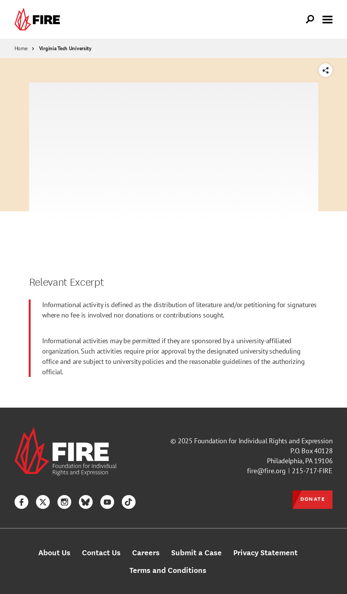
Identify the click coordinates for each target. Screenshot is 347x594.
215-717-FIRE (312, 470)
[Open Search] (310, 19)
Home (21, 48)
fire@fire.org (266, 470)
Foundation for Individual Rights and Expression (263, 440)
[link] (39, 19)
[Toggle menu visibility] (327, 19)
